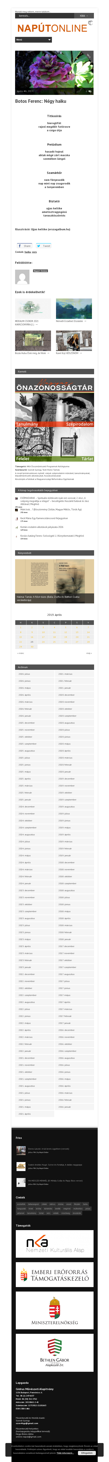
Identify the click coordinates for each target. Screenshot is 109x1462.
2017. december (66, 946)
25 (54, 641)
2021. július (24, 1093)
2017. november (66, 953)
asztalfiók (21, 1204)
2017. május (64, 995)
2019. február (65, 848)
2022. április (25, 1030)
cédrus (52, 1204)
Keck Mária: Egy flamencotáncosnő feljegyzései (44, 518)
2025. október (25, 736)
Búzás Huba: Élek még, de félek (30, 353)
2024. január (25, 883)
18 (54, 637)
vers (34, 252)
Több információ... (65, 1453)
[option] (54, 581)
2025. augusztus (27, 750)
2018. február (65, 932)
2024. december (27, 806)
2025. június (25, 764)
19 (65, 637)
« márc (20, 653)
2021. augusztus (27, 1086)
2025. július (24, 757)
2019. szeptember (67, 799)
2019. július (64, 813)
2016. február (65, 1100)
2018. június (64, 904)
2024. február (25, 876)
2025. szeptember (27, 743)
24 (43, 641)
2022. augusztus (27, 1002)
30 (32, 646)
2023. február (25, 960)
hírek (31, 1208)
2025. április (25, 778)
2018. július (64, 897)
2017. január (65, 1023)
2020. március (65, 757)
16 (32, 637)
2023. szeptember (27, 911)
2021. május (25, 1106)
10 (43, 632)
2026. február (25, 708)
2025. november (27, 729)
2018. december (67, 862)
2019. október (65, 792)
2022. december (27, 974)
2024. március (26, 869)
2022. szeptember (27, 995)
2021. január (65, 688)
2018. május (65, 911)
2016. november (67, 1037)
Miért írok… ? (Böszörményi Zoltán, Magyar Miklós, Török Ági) (51, 509)
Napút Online (40, 270)
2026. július (24, 674)
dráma (60, 1204)
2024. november (27, 813)
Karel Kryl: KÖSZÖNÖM (67, 353)
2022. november (27, 981)
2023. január (25, 967)
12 (65, 632)
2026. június (25, 681)
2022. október (25, 988)
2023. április (25, 946)
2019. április (65, 834)
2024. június (25, 848)
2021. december (27, 1058)
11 (54, 632)
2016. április (65, 1086)
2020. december (67, 694)
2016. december (67, 1030)
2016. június (64, 1072)
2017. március (65, 1009)
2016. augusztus (67, 1058)
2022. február (25, 1044)
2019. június (64, 820)
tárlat (41, 1213)
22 (20, 641)
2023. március (26, 953)
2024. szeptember (27, 827)
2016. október (65, 1044)
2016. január (65, 1106)
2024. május (25, 855)
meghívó (66, 1208)
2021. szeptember (27, 1079)
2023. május (25, 939)
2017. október (65, 960)
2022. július (24, 1009)
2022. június (25, 1016)
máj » (89, 653)
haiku (28, 252)
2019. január (65, 855)
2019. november (67, 785)
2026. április (25, 694)
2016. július (64, 1065)
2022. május (25, 1023)
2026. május (25, 688)
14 (88, 632)
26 (65, 641)
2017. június (64, 988)
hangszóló (21, 1208)
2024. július (24, 841)
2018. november (67, 869)
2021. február (65, 681)
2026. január (25, 715)
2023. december (27, 890)
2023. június (25, 932)
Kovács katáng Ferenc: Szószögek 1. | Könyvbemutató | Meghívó (52, 535)
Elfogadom (86, 1453)
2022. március (26, 1037)
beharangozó (33, 1204)
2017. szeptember (67, 967)
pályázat (20, 1213)
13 (77, 632)
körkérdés (48, 1208)
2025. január (25, 799)
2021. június (25, 1100)
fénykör (77, 1204)
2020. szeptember (67, 715)
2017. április (64, 1002)
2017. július (64, 981)
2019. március (65, 841)
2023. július (24, 925)
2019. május (65, 827)
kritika (38, 1208)
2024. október (25, 820)
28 (88, 641)
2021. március (65, 674)
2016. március (65, 1093)
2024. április (25, 862)
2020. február (65, 764)
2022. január (25, 1051)
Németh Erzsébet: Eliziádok (69, 321)
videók (55, 1213)
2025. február (25, 792)
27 (77, 641)
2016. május (65, 1079)
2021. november (27, 1065)
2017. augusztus (67, 974)
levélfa (57, 1208)
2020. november (67, 701)
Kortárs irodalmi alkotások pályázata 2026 (41, 527)
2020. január (65, 771)
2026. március (26, 701)
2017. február (65, 1016)
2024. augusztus (27, 834)
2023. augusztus (27, 918)
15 (20, 637)
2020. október (65, 708)
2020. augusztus (67, 722)
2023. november (27, 897)
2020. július (64, 729)
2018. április (65, 918)
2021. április (25, 1113)
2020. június (64, 736)
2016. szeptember (67, 1051)
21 (88, 637)
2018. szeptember (67, 883)
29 (20, 646)
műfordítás (77, 1208)
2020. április (65, 750)
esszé (68, 1204)
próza (87, 1208)
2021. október (25, 1072)
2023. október (25, 904)
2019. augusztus (67, 806)
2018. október (65, 876)
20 (77, 637)
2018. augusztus (67, 890)
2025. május (25, 771)
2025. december (27, 722)
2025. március (26, 785)
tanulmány (31, 1213)
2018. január (65, 939)
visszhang (65, 1213)
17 (43, 637)
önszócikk (77, 1213)
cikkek (44, 1204)
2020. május (65, 743)
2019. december (67, 778)
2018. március (65, 925)
